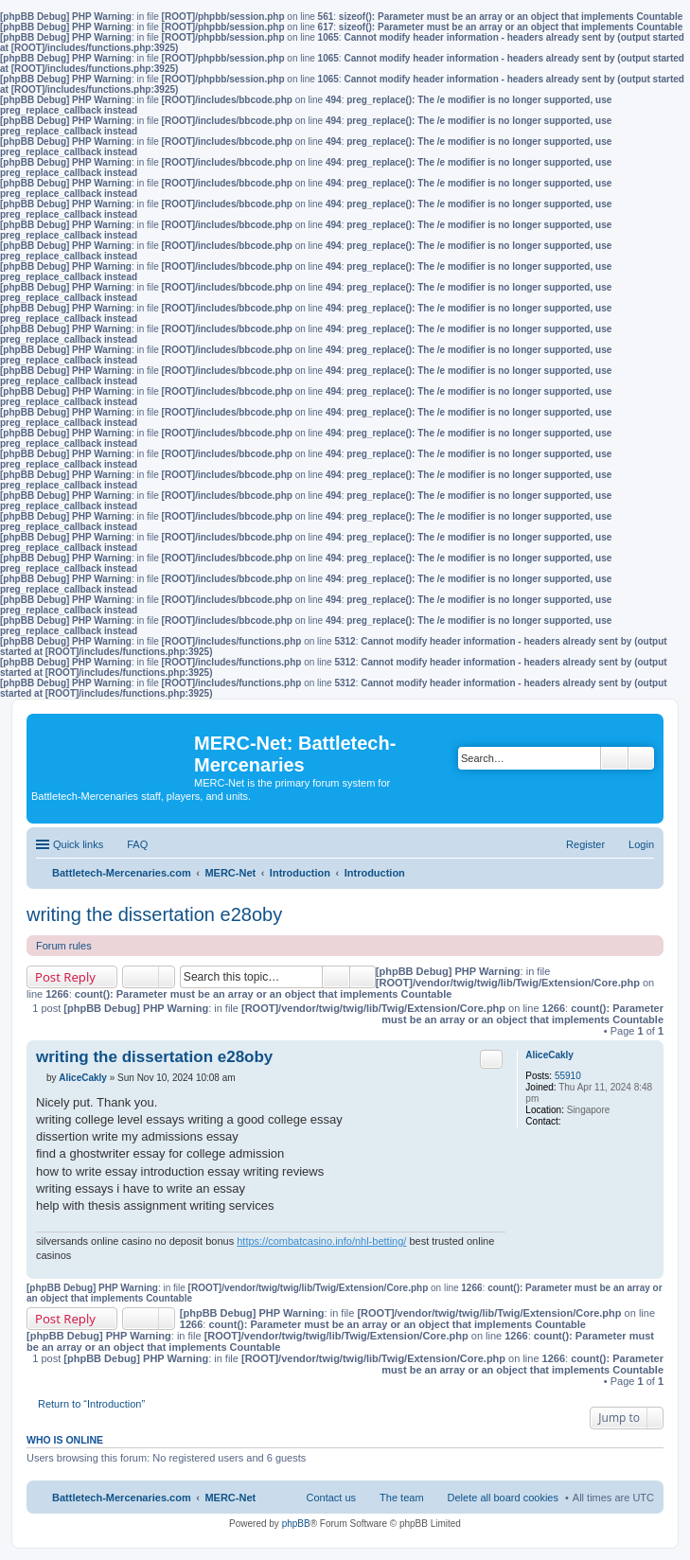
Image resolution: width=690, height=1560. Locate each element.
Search (614, 758)
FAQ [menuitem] (137, 844)
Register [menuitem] (585, 844)
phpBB (296, 1523)
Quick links (78, 844)
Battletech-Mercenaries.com (121, 1497)
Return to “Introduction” (91, 1403)
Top (649, 1269)
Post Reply (65, 976)
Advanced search (641, 758)
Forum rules (64, 945)
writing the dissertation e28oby (154, 914)
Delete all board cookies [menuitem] (503, 1497)
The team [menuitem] (401, 1497)
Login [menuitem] (641, 844)
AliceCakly (549, 1055)
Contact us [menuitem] (331, 1497)
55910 (568, 1076)
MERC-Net (230, 1497)
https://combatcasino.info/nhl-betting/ (321, 1241)
